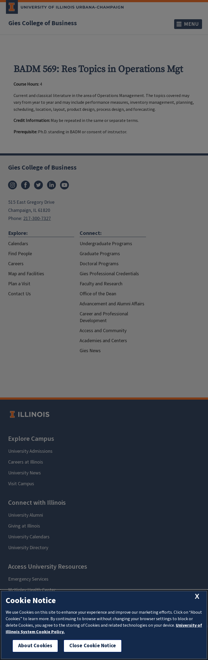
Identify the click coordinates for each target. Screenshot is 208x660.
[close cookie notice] (197, 596)
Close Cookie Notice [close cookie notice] (92, 645)
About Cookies (35, 645)
